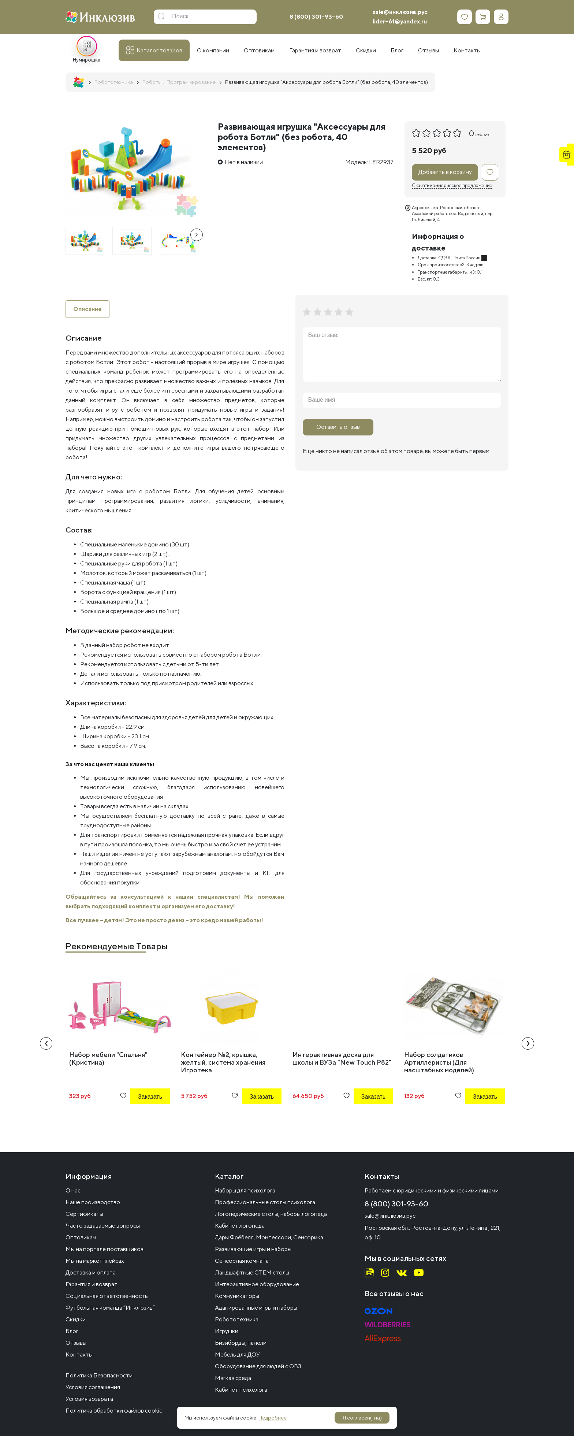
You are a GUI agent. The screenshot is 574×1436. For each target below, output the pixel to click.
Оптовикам (81, 1237)
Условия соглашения (93, 1387)
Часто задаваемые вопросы (103, 1225)
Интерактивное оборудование (257, 1284)
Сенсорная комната (242, 1260)
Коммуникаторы (237, 1295)
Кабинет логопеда (240, 1225)
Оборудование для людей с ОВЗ (258, 1366)
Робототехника (236, 1319)
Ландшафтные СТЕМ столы (252, 1272)
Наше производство (93, 1202)
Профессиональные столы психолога (265, 1202)
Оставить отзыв (338, 426)
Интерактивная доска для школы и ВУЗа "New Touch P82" (341, 1058)
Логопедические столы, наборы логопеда (271, 1213)
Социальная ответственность (107, 1295)
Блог (72, 1331)
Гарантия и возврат (92, 1284)
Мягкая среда (233, 1377)
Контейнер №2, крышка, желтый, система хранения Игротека (223, 1062)
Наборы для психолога (245, 1190)
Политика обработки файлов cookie (114, 1410)
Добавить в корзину (445, 171)
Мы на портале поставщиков (105, 1249)
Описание (87, 308)
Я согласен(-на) (362, 1418)
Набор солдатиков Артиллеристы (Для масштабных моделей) (439, 1062)
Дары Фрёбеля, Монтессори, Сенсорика (269, 1237)
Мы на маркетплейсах (95, 1260)
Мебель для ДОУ (237, 1354)
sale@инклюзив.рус (400, 11)
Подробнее (272, 1418)
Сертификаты (84, 1213)
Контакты (79, 1354)
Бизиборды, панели (240, 1342)
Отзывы (76, 1342)
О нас (73, 1190)
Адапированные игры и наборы (256, 1307)
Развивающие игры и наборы (253, 1249)
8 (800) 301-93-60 (316, 16)
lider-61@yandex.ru (400, 21)
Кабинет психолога (241, 1389)
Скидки (76, 1319)
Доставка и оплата (91, 1272)
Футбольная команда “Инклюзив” (110, 1307)
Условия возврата (89, 1398)
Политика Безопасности (99, 1375)
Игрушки (226, 1331)
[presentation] (196, 235)
